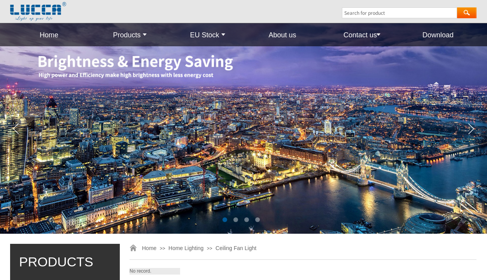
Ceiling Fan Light (235, 248)
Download (438, 35)
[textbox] (399, 12)
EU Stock (204, 35)
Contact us (360, 35)
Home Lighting (185, 248)
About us (282, 35)
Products (126, 35)
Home (49, 35)
